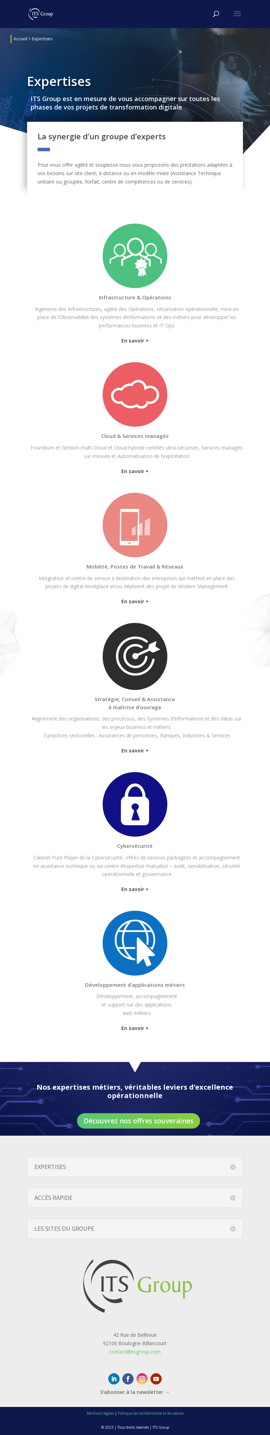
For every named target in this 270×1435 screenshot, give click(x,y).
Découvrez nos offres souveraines (138, 1120)
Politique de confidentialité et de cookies (151, 1413)
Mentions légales (100, 1413)
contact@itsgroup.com (135, 1351)
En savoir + (135, 340)
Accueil (20, 39)
